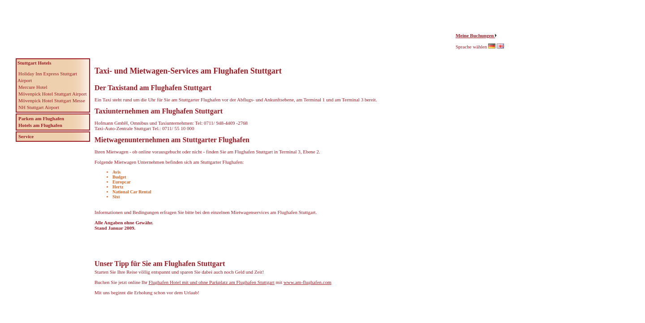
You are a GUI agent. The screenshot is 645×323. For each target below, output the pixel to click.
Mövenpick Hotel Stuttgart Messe (51, 100)
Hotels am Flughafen (40, 125)
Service (26, 136)
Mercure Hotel (32, 87)
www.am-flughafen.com (307, 282)
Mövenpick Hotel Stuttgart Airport (52, 93)
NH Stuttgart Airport (38, 107)
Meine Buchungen (475, 35)
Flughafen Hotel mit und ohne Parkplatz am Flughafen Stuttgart (212, 282)
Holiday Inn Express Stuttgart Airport (47, 77)
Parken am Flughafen (41, 118)
